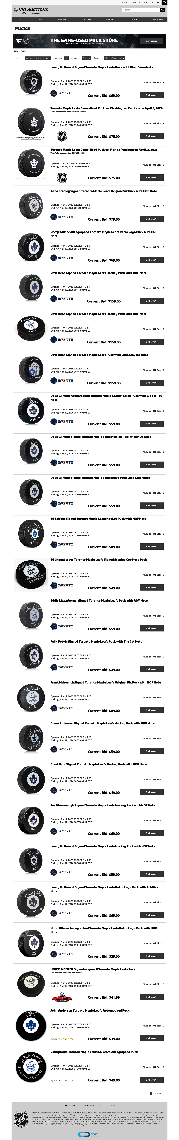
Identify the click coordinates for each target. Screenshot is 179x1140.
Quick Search (86, 19)
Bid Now (151, 95)
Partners (38, 19)
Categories (61, 19)
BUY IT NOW (110, 19)
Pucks (85, 58)
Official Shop (125, 2)
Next (159, 1093)
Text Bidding (158, 19)
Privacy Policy (89, 1105)
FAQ (145, 2)
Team (18, 19)
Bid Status (134, 19)
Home (15, 51)
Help (152, 2)
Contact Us (111, 1105)
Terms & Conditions (71, 1105)
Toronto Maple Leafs (113, 58)
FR (158, 2)
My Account (136, 2)
